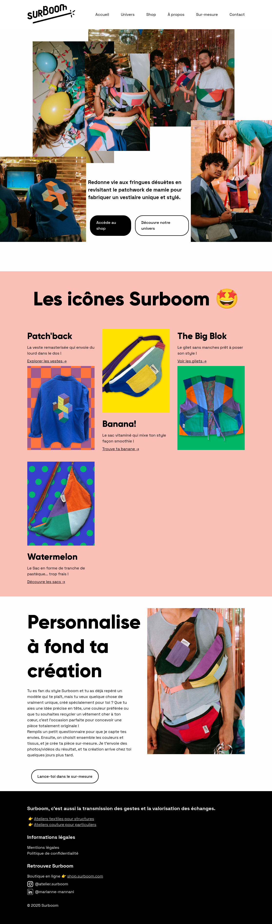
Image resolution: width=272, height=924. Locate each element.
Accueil (102, 14)
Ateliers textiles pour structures (64, 818)
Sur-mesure (207, 14)
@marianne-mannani (54, 891)
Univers (128, 14)
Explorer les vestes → (47, 361)
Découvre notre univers (155, 225)
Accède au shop (106, 225)
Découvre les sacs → (46, 581)
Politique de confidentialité (52, 853)
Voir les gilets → (191, 361)
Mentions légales (43, 847)
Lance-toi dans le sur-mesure (65, 776)
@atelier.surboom (51, 884)
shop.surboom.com (85, 876)
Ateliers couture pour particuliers (65, 824)
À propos (176, 14)
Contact (237, 14)
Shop (151, 14)
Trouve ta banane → (120, 448)
